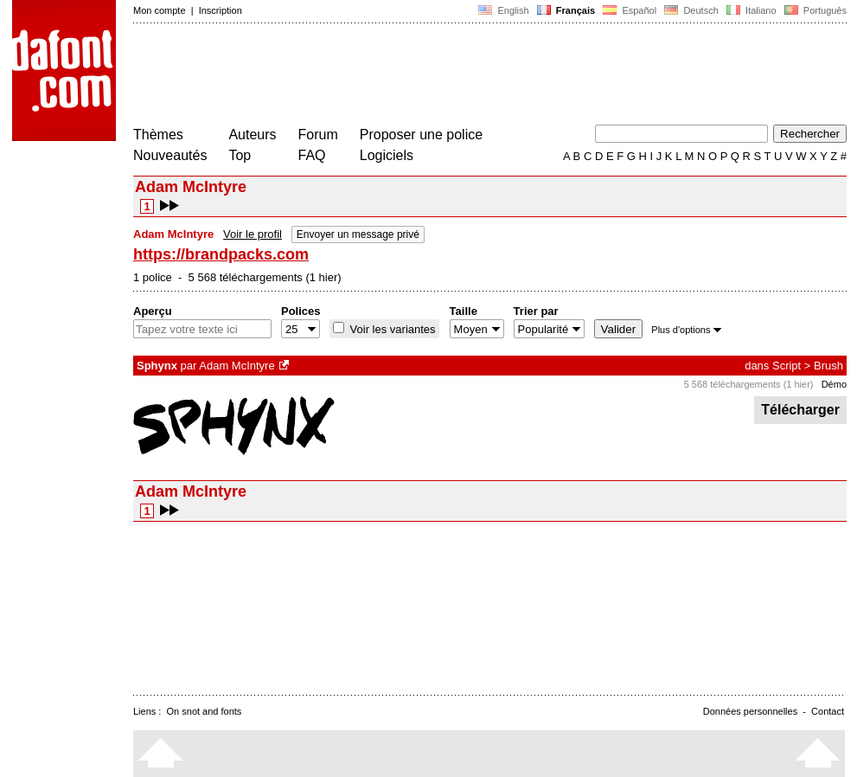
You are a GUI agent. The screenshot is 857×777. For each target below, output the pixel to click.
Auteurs (252, 134)
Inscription (220, 10)
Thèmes (158, 134)
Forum (318, 134)
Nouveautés (170, 155)
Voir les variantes (391, 329)
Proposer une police (421, 134)
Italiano (751, 10)
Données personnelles (750, 711)
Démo (834, 384)
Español (629, 10)
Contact (827, 711)
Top (239, 155)
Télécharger (800, 409)
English (503, 10)
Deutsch (691, 10)
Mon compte (159, 10)
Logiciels (386, 155)
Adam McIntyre (236, 365)
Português (814, 10)
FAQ (312, 155)
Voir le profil (252, 234)
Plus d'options (685, 329)
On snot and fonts (204, 711)
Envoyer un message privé (358, 234)
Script (786, 365)
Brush (828, 365)
